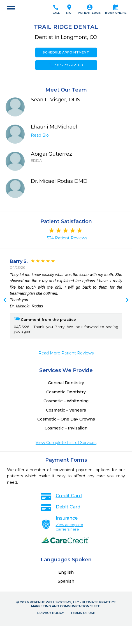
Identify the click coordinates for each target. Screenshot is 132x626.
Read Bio (40, 135)
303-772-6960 (66, 65)
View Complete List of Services (66, 442)
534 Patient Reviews (67, 237)
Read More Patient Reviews (66, 353)
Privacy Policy (50, 613)
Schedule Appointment (66, 52)
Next (5, 300)
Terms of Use (82, 613)
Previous (127, 300)
